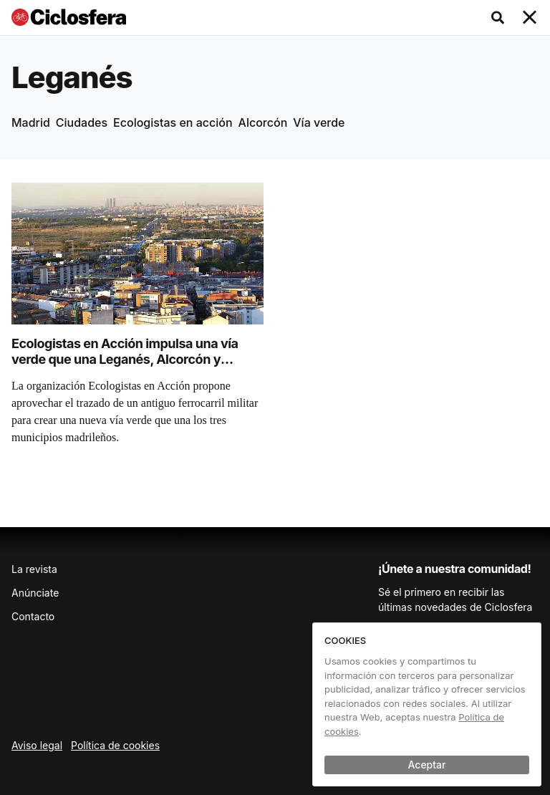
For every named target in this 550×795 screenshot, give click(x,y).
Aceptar (427, 764)
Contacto (32, 616)
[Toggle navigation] (530, 17)
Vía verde (318, 122)
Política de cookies (115, 745)
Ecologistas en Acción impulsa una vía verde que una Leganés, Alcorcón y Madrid (124, 359)
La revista (34, 569)
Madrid (30, 122)
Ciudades (81, 122)
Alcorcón (263, 122)
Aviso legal (36, 745)
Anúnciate (35, 593)
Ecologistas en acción (172, 122)
